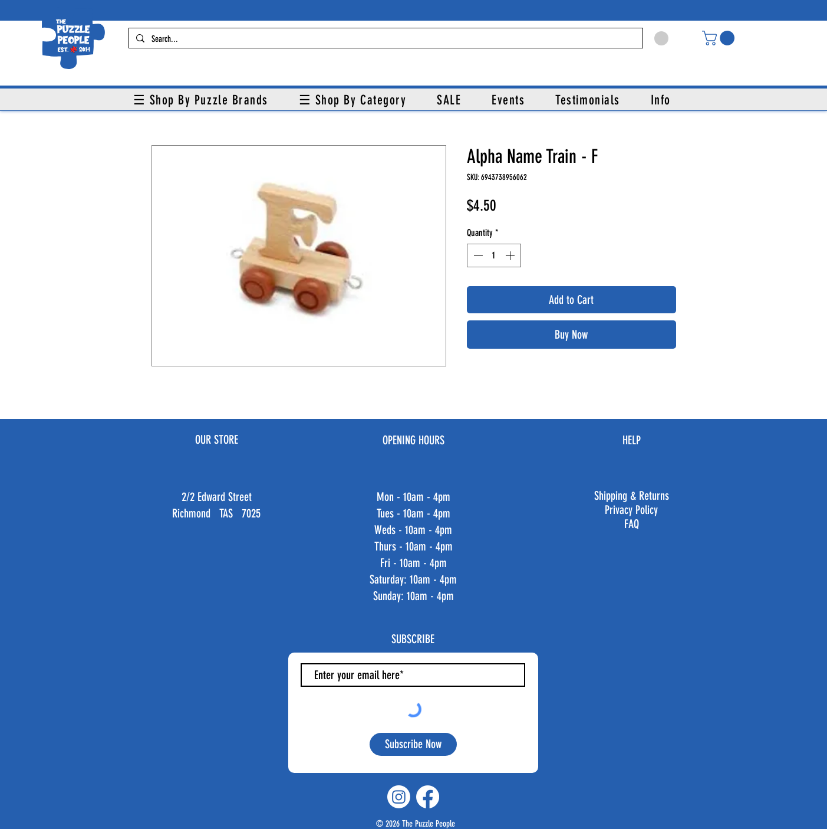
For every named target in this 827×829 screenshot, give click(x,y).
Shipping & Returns (631, 496)
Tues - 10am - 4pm (413, 513)
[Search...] (384, 39)
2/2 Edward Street (217, 497)
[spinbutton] (494, 255)
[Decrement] (477, 255)
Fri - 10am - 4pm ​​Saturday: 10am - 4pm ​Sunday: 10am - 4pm (413, 579)
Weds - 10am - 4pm (413, 530)
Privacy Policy (631, 510)
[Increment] (511, 255)
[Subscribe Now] (413, 744)
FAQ (631, 524)
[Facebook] (427, 796)
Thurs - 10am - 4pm (413, 546)
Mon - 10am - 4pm (413, 497)
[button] (720, 38)
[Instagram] (398, 796)
